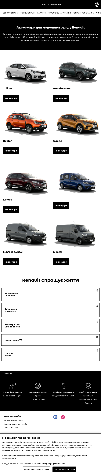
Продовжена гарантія (59, 13)
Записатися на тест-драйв (15, 424)
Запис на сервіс (11, 428)
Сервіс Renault (10, 13)
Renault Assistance (83, 13)
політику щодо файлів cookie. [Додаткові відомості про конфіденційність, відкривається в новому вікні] (52, 464)
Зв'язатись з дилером (13, 420)
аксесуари (11, 98)
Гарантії (41, 13)
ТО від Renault (27, 13)
